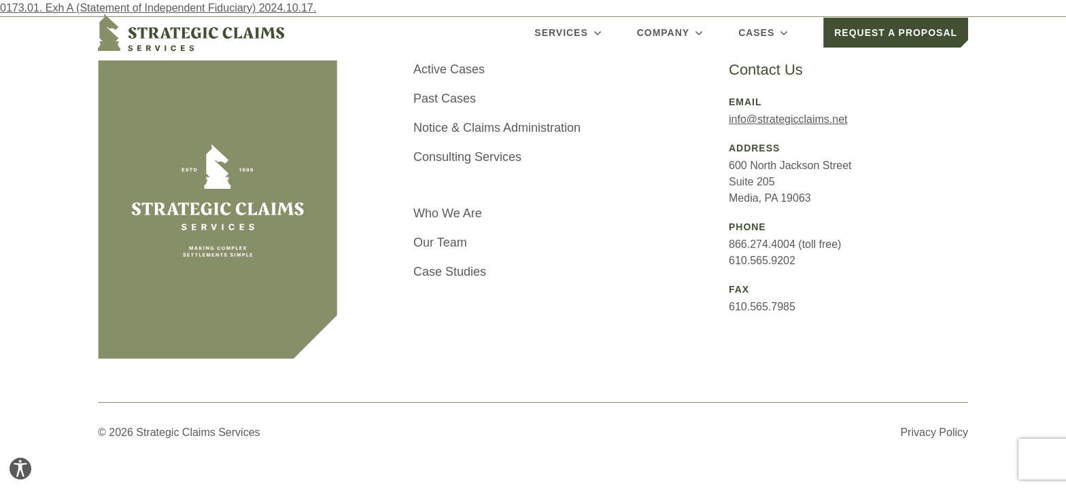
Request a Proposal (895, 32)
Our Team (440, 242)
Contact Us (766, 69)
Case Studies (449, 271)
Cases (764, 32)
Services (569, 32)
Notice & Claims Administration (497, 127)
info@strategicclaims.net (788, 119)
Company (671, 32)
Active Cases (449, 69)
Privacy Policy (934, 432)
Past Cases (444, 98)
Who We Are (447, 213)
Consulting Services (467, 157)
